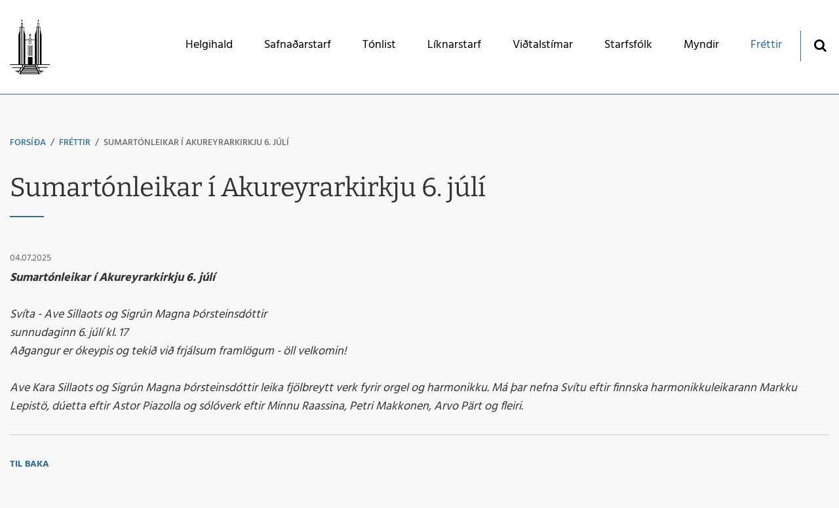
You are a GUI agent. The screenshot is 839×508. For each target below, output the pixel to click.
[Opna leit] (819, 45)
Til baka (29, 464)
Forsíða (28, 142)
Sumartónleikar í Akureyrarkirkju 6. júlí (196, 142)
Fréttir (74, 142)
